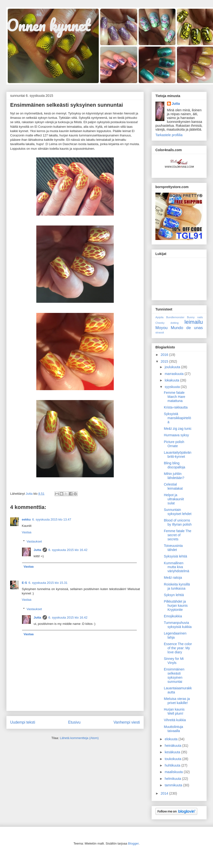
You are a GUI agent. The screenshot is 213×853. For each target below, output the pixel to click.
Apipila (159, 317)
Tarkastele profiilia (169, 135)
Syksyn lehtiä (174, 595)
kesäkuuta (173, 752)
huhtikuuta (173, 765)
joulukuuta (173, 367)
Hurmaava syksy (176, 435)
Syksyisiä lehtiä (175, 556)
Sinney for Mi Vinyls (174, 661)
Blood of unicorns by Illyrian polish (178, 522)
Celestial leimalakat (173, 486)
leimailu (193, 322)
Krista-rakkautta (176, 407)
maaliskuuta (174, 772)
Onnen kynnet (48, 25)
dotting (174, 322)
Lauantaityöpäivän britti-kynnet (177, 454)
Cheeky (160, 322)
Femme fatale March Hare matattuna (174, 397)
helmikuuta (173, 779)
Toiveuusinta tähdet (173, 548)
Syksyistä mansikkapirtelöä (177, 418)
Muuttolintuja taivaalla (173, 729)
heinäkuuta (173, 745)
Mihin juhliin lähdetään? (174, 476)
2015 (165, 361)
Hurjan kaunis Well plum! (174, 711)
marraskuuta (174, 374)
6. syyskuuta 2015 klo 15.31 (48, 583)
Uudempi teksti (22, 722)
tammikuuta (174, 785)
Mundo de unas (187, 327)
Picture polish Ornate (174, 444)
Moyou (161, 327)
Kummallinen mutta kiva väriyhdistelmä (176, 567)
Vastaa (26, 532)
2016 (165, 355)
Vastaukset (34, 541)
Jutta (37, 550)
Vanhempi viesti (127, 722)
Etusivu (74, 722)
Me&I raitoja (173, 577)
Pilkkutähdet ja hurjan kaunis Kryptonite (176, 605)
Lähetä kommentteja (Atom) (79, 738)
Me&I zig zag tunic (177, 428)
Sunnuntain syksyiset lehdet (177, 512)
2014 (165, 793)
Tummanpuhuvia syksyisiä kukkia (178, 625)
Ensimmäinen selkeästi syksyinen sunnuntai (174, 675)
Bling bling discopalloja (174, 465)
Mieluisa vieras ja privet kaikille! (177, 701)
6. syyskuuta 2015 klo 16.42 (67, 550)
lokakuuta (172, 380)
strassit (159, 332)
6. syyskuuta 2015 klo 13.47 (51, 519)
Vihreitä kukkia (175, 720)
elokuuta (171, 739)
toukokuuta (173, 759)
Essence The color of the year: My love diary (178, 648)
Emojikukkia (173, 616)
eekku (26, 519)
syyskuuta (173, 387)
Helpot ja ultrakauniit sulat (174, 499)
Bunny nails (195, 317)
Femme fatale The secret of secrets (177, 535)
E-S (24, 583)
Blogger (133, 843)
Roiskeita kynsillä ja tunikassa (177, 586)
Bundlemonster (175, 317)
